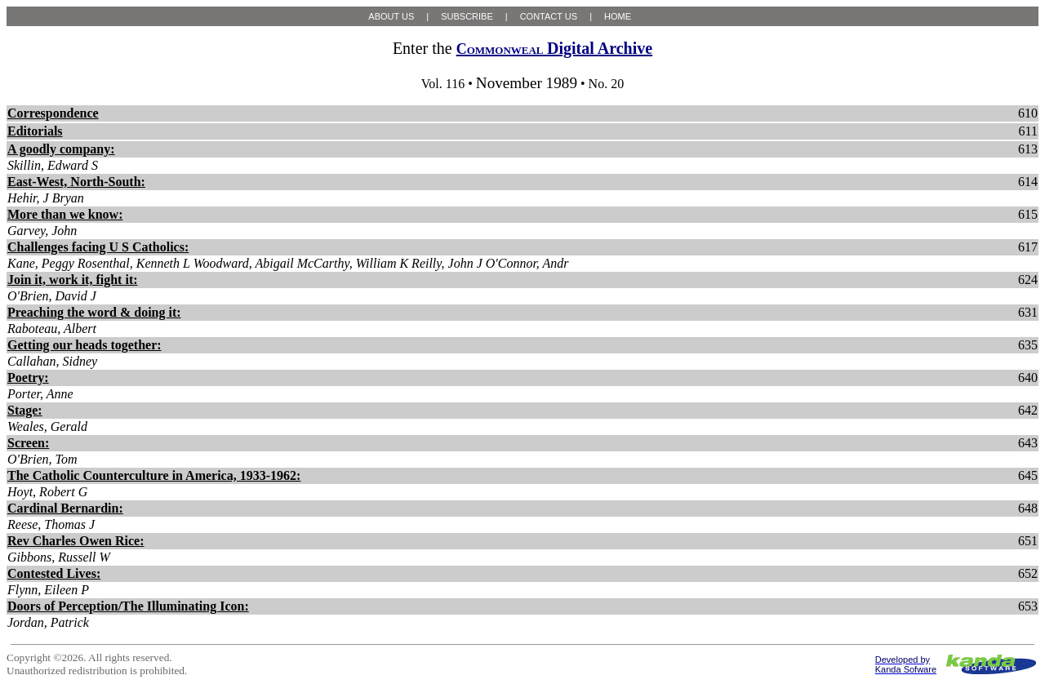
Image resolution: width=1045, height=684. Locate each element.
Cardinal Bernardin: (65, 508)
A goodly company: (61, 149)
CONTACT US (549, 16)
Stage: (24, 410)
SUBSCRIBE (467, 16)
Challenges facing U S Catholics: (98, 247)
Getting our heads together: (84, 345)
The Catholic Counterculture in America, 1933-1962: (153, 475)
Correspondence (53, 113)
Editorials (35, 131)
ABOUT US (391, 16)
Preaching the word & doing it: (94, 312)
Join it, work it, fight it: (72, 279)
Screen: (28, 443)
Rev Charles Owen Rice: (76, 541)
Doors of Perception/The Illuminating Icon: (128, 606)
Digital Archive (554, 48)
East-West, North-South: (76, 182)
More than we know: (64, 214)
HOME (617, 16)
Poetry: (28, 377)
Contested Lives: (53, 573)
